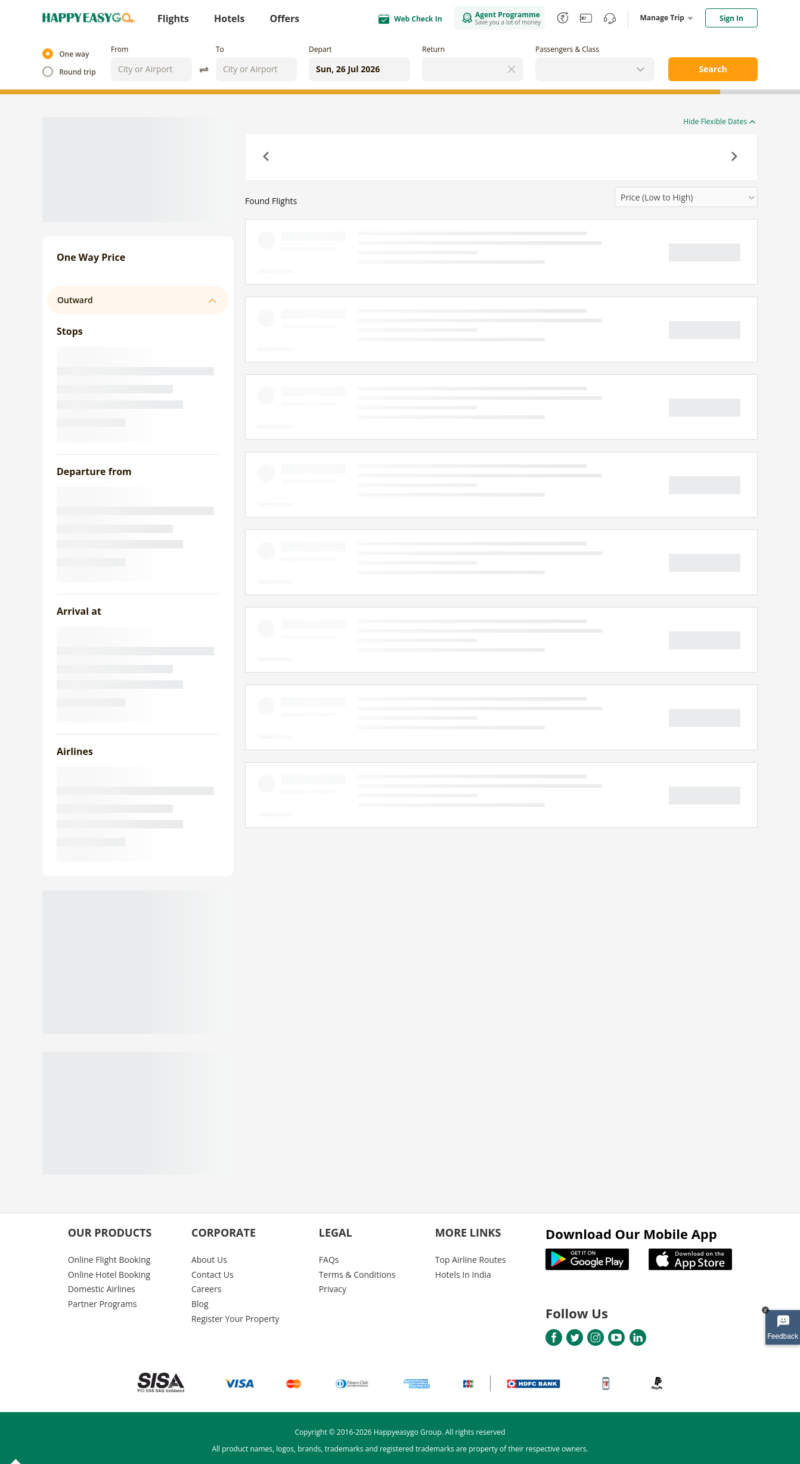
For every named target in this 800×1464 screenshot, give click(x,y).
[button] (267, 157)
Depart (320, 49)
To (220, 49)
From (119, 49)
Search (713, 69)
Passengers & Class (567, 49)
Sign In (731, 18)
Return (433, 49)
